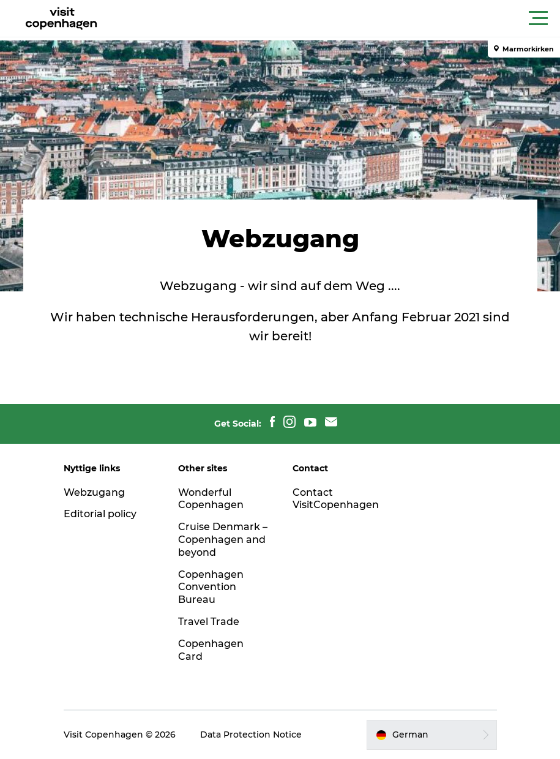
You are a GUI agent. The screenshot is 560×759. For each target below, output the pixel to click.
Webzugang (94, 492)
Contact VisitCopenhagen (336, 499)
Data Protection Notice (251, 734)
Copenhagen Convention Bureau (211, 587)
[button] (335, 18)
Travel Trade (208, 621)
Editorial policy (100, 514)
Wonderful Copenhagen (211, 499)
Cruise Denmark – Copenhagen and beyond (222, 539)
